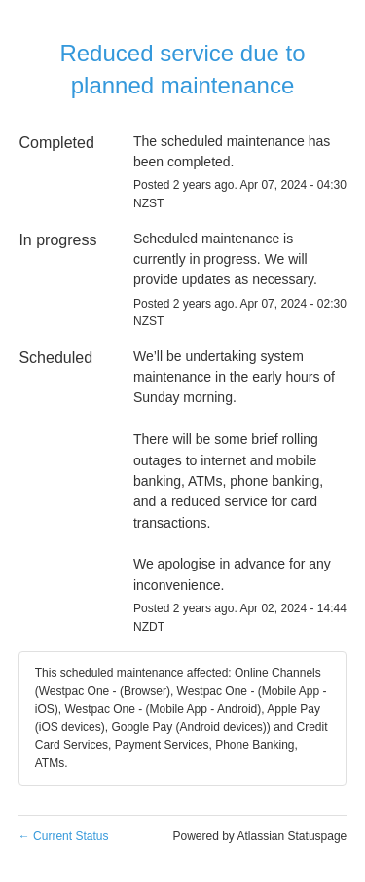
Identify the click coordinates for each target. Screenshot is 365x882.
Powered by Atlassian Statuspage (259, 836)
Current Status (63, 836)
